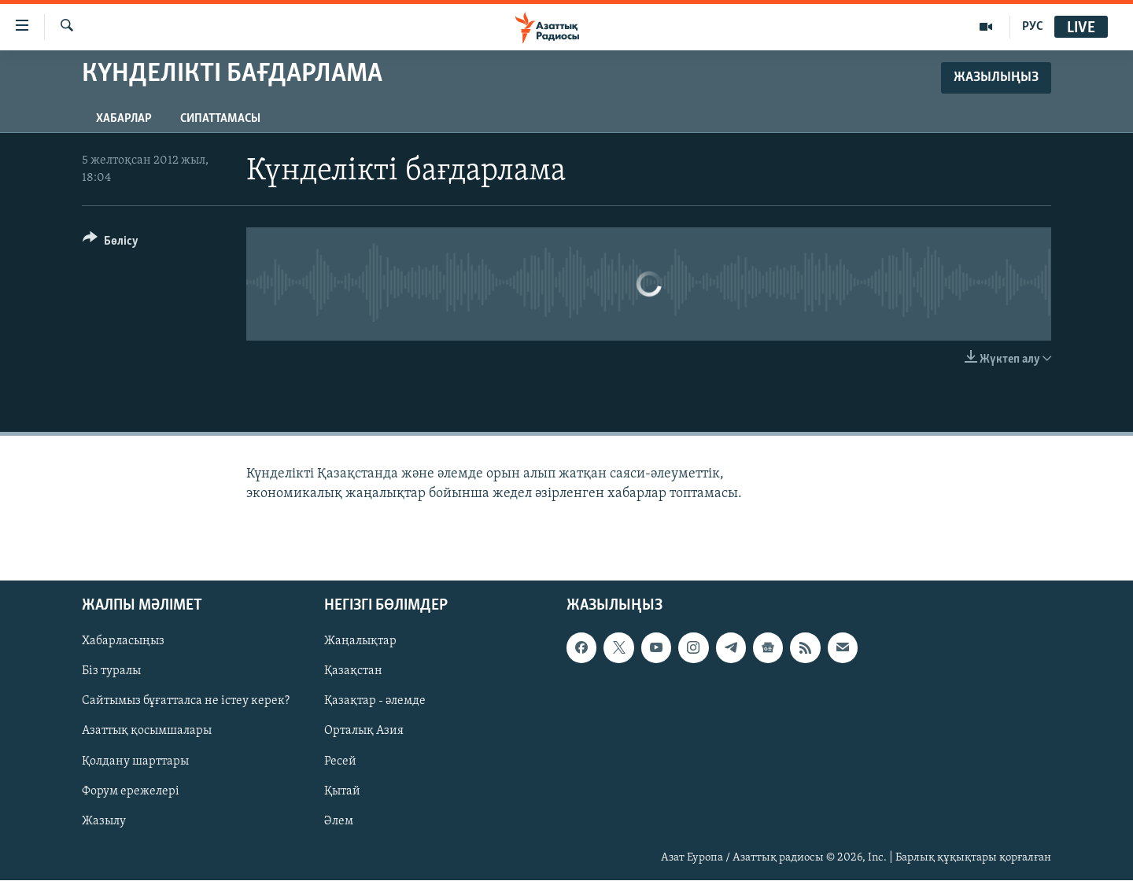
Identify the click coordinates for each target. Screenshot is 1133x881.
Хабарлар (124, 118)
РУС (1032, 26)
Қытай (342, 791)
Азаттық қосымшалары (147, 731)
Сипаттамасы (220, 118)
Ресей (340, 761)
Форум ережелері (130, 791)
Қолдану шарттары (135, 761)
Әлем (338, 821)
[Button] (110, 243)
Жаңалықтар (360, 642)
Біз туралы (111, 671)
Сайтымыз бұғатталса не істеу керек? (186, 701)
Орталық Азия (364, 731)
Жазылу (104, 821)
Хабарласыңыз (123, 642)
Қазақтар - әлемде (375, 701)
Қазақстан (353, 671)
